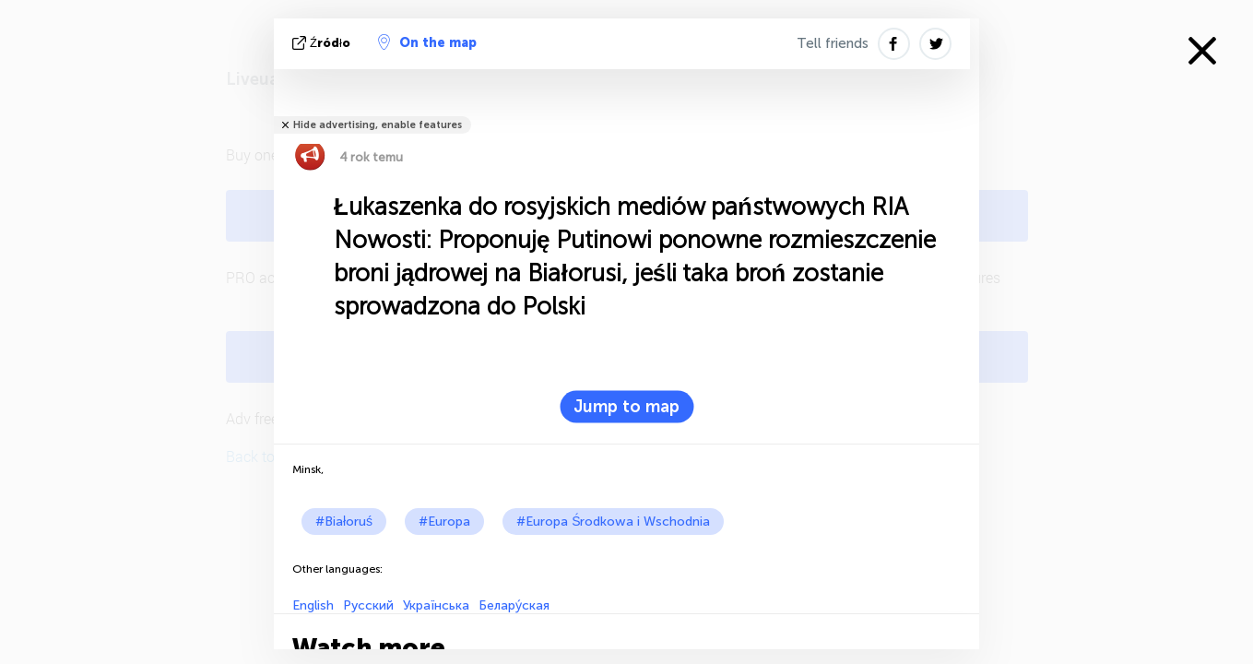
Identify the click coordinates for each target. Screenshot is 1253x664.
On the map (427, 42)
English (313, 605)
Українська (436, 605)
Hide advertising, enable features (377, 125)
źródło (323, 43)
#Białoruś (343, 521)
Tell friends (833, 43)
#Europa (444, 521)
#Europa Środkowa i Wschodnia (613, 521)
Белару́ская (514, 605)
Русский (368, 605)
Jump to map (626, 407)
